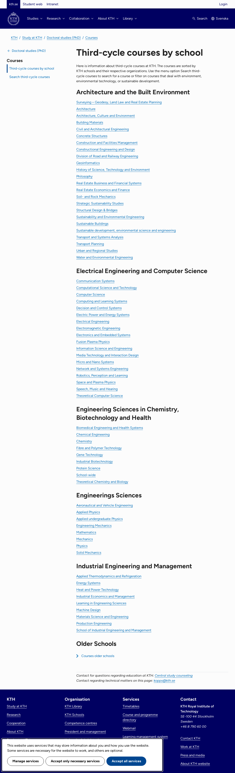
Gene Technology (89, 455)
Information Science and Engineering (104, 348)
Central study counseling (174, 675)
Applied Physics (88, 512)
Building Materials (89, 122)
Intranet (52, 4)
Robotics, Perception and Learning (102, 375)
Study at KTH (32, 38)
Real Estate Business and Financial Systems (108, 183)
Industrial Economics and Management (105, 596)
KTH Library (73, 706)
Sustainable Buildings (92, 224)
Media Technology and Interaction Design (107, 355)
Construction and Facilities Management (107, 143)
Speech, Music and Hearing (97, 389)
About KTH (15, 732)
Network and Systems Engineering (102, 369)
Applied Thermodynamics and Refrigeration (108, 576)
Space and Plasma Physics (95, 382)
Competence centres (81, 723)
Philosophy (84, 176)
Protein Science (88, 468)
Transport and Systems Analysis (99, 237)
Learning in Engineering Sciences (101, 603)
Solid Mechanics (88, 553)
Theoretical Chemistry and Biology (102, 482)
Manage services (25, 761)
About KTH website (195, 764)
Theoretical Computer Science (99, 396)
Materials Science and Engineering (102, 617)
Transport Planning (90, 244)
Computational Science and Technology (106, 288)
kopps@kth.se (164, 681)
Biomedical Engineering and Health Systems (109, 428)
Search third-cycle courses (29, 77)
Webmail (129, 728)
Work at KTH (189, 747)
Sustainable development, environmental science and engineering (126, 230)
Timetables (131, 706)
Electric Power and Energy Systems (102, 315)
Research (14, 715)
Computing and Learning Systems (101, 301)
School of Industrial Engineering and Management (113, 630)
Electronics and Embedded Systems (103, 335)
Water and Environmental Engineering (104, 257)
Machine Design (88, 610)
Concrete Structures (91, 136)
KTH (14, 38)
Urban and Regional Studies (97, 251)
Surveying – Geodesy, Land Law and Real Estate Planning (119, 102)
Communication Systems (95, 281)
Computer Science (90, 294)
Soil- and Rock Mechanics (95, 197)
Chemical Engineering (93, 434)
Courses (91, 38)
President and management (85, 732)
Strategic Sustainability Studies (100, 203)
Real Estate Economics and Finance (103, 190)
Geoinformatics (88, 163)
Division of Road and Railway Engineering (107, 156)
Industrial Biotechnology (94, 461)
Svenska (222, 18)
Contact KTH (190, 738)
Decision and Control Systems (99, 308)
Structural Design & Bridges (96, 210)
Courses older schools (97, 656)
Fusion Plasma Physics (93, 342)
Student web (32, 4)
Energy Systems (88, 583)
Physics (81, 546)
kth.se (13, 4)
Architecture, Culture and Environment (105, 116)
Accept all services (126, 761)
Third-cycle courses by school (31, 68)
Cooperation (16, 723)
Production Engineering (93, 623)
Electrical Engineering (92, 321)
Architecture (85, 109)
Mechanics (84, 539)
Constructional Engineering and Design (105, 149)
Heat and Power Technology (97, 590)
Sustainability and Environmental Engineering (110, 217)
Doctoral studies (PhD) (64, 38)
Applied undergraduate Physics (99, 519)
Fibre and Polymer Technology (99, 448)
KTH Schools (74, 715)
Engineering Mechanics (93, 526)
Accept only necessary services (75, 761)
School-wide (86, 475)
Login (223, 4)
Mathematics (86, 532)
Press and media (192, 755)
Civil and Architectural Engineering (102, 129)
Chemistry (84, 441)
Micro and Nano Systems (95, 362)
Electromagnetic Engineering (98, 328)
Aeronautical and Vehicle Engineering (104, 505)
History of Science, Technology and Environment (113, 170)
